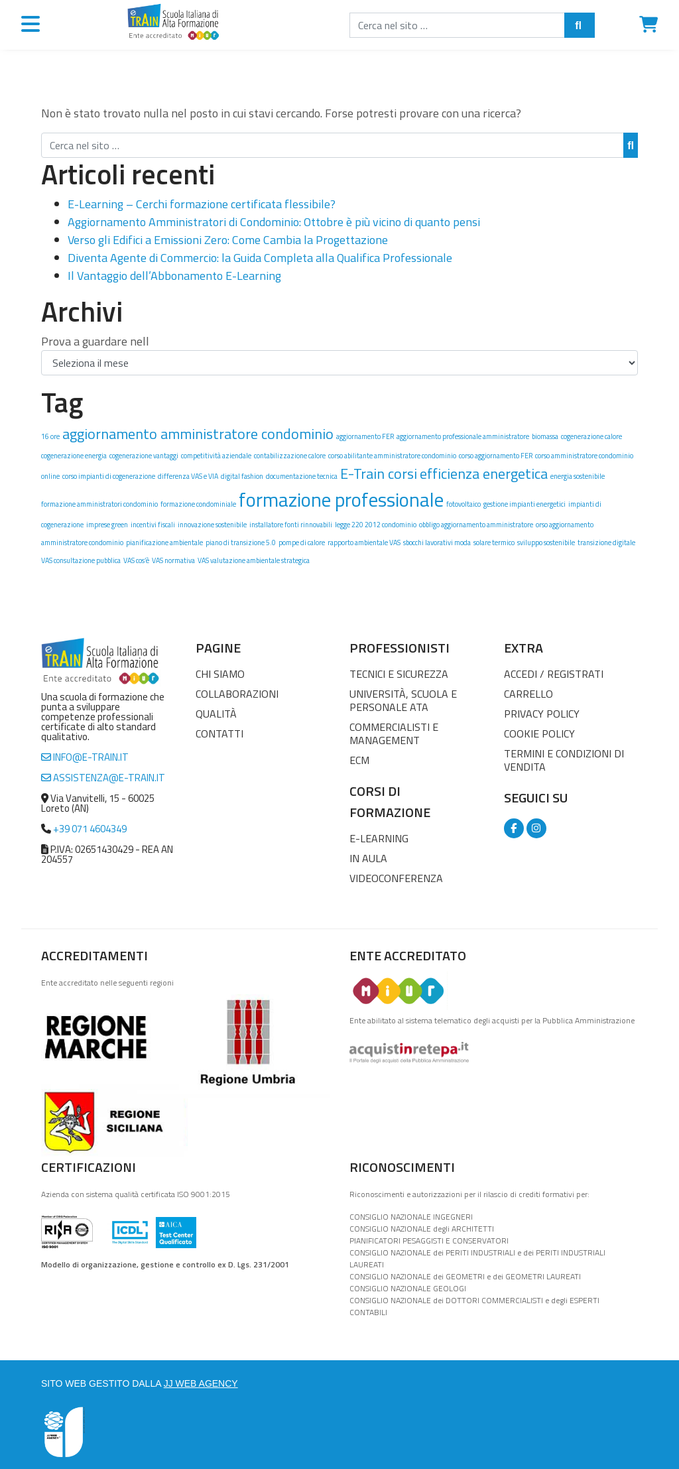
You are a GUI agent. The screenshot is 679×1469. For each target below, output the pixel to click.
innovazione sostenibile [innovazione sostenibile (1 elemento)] (212, 524)
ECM (359, 760)
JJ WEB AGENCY (201, 1383)
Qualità (216, 714)
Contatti (219, 733)
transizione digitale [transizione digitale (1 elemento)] (606, 542)
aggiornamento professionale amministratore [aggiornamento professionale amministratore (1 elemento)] (463, 436)
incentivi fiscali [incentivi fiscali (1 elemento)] (153, 524)
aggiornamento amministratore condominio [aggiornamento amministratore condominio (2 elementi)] (198, 433)
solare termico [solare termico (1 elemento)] (494, 542)
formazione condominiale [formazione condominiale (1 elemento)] (198, 504)
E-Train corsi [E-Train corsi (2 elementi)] (378, 473)
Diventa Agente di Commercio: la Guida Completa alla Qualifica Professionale (260, 258)
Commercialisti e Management (393, 733)
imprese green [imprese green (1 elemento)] (107, 524)
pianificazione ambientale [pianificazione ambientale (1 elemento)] (164, 542)
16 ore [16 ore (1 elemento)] (50, 436)
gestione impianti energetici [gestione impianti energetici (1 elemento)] (524, 504)
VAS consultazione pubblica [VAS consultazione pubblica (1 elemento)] (81, 560)
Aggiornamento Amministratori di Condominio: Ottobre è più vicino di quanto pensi (274, 222)
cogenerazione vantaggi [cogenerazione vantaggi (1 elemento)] (143, 455)
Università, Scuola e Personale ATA (403, 700)
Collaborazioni (237, 694)
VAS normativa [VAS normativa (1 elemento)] (173, 560)
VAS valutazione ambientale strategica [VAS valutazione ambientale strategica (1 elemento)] (254, 560)
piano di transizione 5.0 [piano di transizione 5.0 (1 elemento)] (241, 542)
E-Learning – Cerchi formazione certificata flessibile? (202, 204)
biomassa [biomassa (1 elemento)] (545, 436)
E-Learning (378, 838)
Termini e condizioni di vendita (564, 760)
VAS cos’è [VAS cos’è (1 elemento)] (136, 560)
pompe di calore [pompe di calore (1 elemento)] (301, 542)
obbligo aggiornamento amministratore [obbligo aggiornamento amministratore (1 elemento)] (476, 524)
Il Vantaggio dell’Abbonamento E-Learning (174, 276)
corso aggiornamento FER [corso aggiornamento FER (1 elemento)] (495, 455)
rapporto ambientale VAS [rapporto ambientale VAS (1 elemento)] (364, 542)
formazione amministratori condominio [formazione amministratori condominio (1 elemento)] (99, 504)
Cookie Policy (539, 733)
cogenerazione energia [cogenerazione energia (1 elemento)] (74, 455)
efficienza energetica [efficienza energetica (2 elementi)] (484, 473)
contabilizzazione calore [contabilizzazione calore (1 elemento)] (290, 455)
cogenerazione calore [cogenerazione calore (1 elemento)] (591, 436)
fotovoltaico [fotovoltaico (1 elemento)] (463, 504)
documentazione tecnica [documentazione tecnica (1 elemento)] (302, 476)
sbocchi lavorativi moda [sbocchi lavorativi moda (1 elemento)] (437, 542)
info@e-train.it (85, 757)
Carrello (528, 694)
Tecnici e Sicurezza (398, 674)
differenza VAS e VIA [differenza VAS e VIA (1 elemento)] (188, 476)
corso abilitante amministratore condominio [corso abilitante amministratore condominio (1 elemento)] (392, 455)
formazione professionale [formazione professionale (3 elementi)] (341, 499)
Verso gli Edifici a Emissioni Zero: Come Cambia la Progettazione (228, 240)
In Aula (368, 858)
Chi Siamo (220, 674)
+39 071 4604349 (90, 828)
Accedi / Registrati (553, 674)
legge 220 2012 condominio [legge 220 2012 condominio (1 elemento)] (375, 524)
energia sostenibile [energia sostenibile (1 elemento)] (577, 476)
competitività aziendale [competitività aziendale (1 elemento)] (216, 455)
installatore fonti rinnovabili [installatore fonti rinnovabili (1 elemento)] (290, 524)
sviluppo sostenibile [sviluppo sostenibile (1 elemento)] (546, 542)
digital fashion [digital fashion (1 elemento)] (242, 476)
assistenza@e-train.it (103, 777)
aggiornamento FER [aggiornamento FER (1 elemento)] (365, 436)
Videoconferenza (396, 878)
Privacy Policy (542, 714)
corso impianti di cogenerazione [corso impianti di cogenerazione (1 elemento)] (108, 476)
